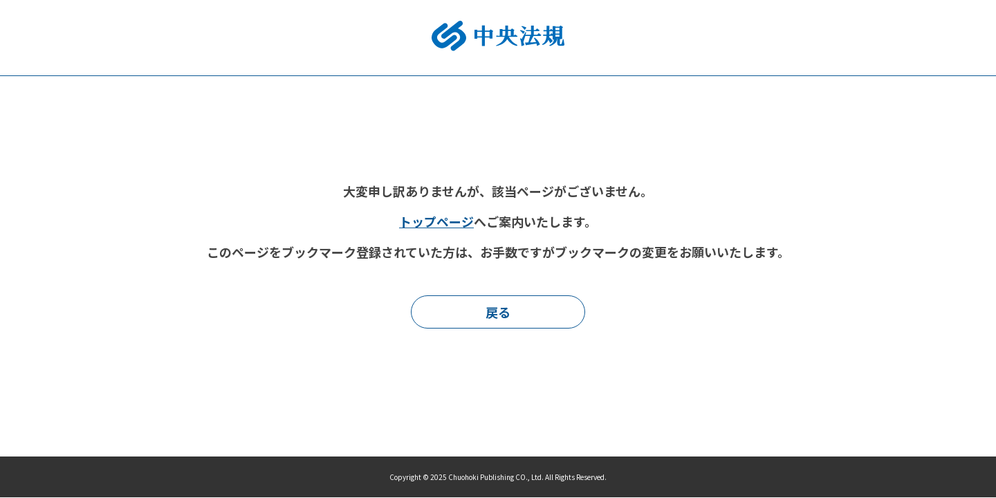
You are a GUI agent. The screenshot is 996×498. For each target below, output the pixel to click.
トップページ (436, 221)
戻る (498, 312)
